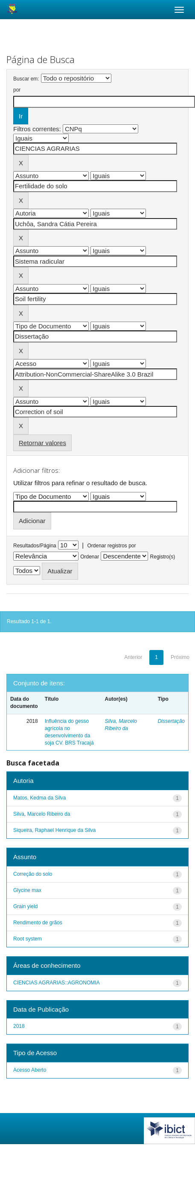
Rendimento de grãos (37, 923)
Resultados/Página (34, 546)
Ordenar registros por (111, 546)
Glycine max (27, 890)
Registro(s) (162, 557)
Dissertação (171, 721)
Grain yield (25, 906)
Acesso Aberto (29, 1070)
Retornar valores (42, 442)
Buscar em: (26, 79)
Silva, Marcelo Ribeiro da (41, 814)
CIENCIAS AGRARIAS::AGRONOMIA (56, 983)
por (16, 90)
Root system (27, 939)
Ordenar (89, 557)
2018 (19, 1026)
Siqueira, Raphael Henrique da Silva (54, 830)
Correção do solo (32, 874)
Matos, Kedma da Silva (39, 798)
